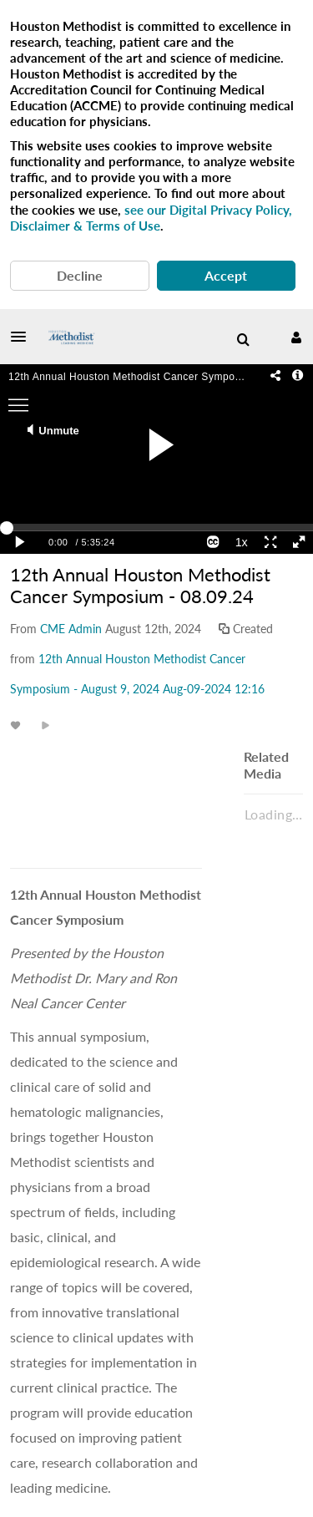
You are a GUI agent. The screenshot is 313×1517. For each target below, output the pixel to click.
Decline (80, 275)
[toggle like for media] (18, 724)
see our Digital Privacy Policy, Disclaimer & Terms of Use (151, 217)
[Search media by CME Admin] (71, 629)
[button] (23, 336)
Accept (225, 275)
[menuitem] (242, 340)
